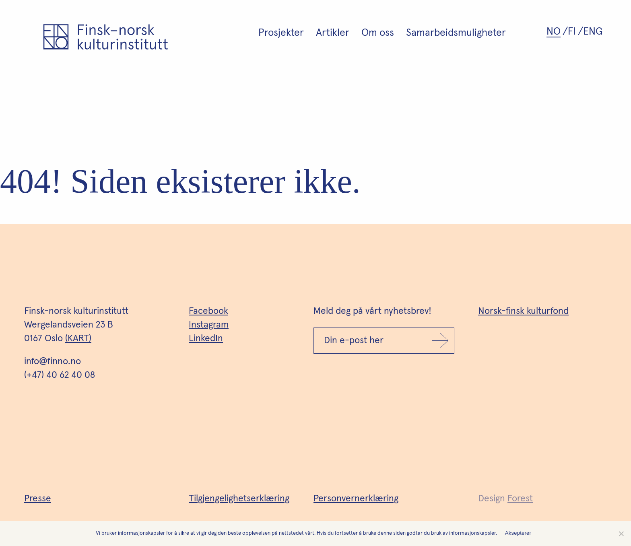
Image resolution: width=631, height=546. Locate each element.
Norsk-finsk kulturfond (523, 311)
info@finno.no (52, 361)
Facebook (208, 311)
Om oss (377, 33)
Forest (520, 498)
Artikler (332, 33)
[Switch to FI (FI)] (575, 32)
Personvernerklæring (355, 498)
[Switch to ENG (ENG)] (594, 32)
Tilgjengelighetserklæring (239, 498)
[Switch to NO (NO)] (557, 32)
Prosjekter (281, 33)
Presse (37, 498)
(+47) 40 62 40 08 (59, 375)
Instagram (209, 325)
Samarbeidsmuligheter (456, 33)
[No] (621, 534)
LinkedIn (206, 338)
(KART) (78, 338)
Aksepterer (518, 533)
